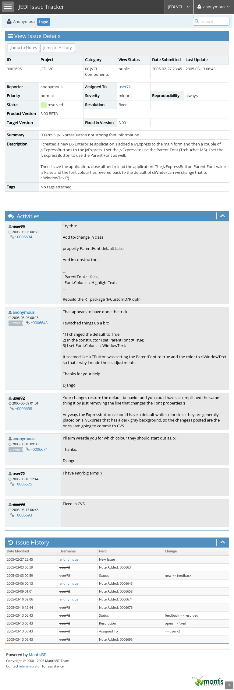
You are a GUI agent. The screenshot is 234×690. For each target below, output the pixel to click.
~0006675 (23, 484)
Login (43, 21)
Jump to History (57, 47)
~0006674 (39, 449)
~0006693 (23, 515)
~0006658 (23, 408)
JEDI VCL (179, 6)
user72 (125, 86)
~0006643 (39, 322)
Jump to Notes (24, 47)
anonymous (23, 312)
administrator (30, 666)
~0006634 (23, 237)
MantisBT (37, 654)
